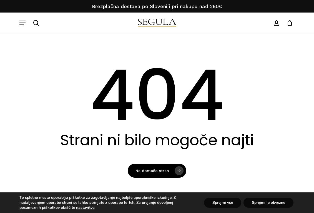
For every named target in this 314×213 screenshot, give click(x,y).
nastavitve (85, 207)
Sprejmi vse (222, 202)
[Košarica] (287, 23)
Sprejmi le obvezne (268, 202)
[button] (22, 23)
